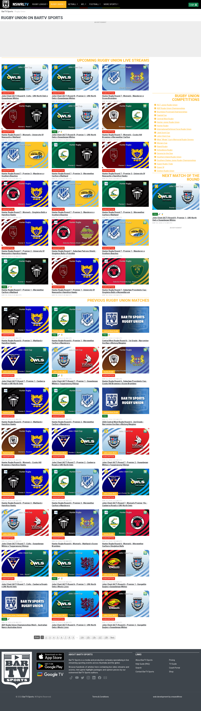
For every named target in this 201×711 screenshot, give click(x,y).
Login (193, 4)
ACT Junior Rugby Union (167, 105)
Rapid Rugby (162, 146)
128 (106, 637)
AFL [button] (83, 4)
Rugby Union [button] (57, 4)
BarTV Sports (7, 11)
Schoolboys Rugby (165, 150)
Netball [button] (72, 4)
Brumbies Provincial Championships (172, 112)
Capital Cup (162, 115)
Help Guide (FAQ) (143, 664)
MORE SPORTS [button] (110, 4)
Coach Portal (174, 668)
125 (88, 637)
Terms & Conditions (100, 697)
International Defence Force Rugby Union (174, 129)
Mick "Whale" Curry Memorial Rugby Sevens (175, 139)
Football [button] (94, 4)
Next (112, 637)
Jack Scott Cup (163, 133)
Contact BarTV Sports (145, 672)
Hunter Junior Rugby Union (168, 122)
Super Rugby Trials (165, 164)
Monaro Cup (162, 143)
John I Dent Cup (163, 136)
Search (139, 668)
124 (82, 637)
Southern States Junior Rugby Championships (176, 160)
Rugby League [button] (39, 4)
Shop (171, 672)
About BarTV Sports (144, 660)
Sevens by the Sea (165, 153)
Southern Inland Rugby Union (169, 157)
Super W (160, 167)
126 (94, 637)
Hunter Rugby (8, 331)
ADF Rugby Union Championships (15, 615)
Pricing (172, 660)
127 (100, 637)
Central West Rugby (111, 331)
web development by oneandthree (167, 697)
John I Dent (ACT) (9, 372)
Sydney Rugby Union (165, 171)
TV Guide (173, 664)
